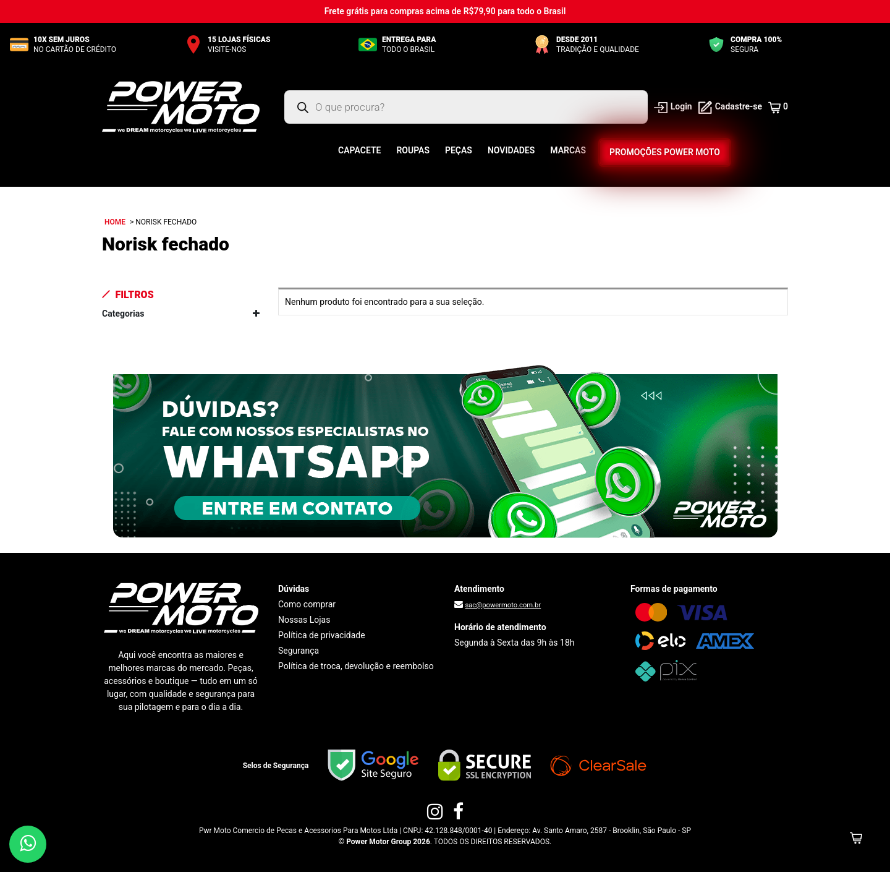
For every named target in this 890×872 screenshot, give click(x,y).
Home (114, 222)
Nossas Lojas (304, 620)
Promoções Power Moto (664, 152)
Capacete (359, 150)
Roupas (413, 150)
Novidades (511, 150)
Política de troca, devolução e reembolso (356, 666)
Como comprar (307, 604)
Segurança (298, 651)
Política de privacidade (321, 635)
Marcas (568, 150)
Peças (458, 150)
